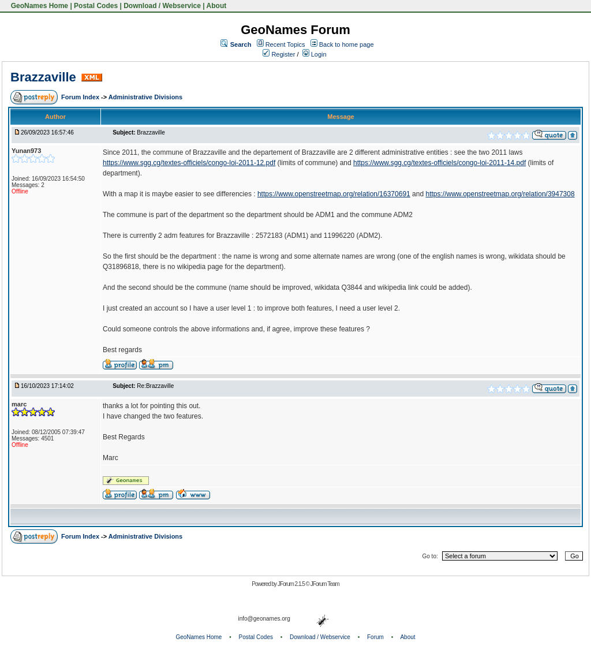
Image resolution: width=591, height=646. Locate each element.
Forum (375, 637)
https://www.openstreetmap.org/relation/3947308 (499, 194)
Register (279, 54)
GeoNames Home (38, 6)
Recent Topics (285, 44)
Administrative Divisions (145, 97)
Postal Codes (96, 6)
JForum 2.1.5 (292, 584)
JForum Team (325, 584)
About (217, 6)
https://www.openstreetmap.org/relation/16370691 (333, 194)
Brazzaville (43, 77)
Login (314, 54)
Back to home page (346, 44)
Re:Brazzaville (155, 386)
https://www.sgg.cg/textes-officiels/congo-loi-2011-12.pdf (189, 163)
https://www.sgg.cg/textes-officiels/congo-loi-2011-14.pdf (439, 163)
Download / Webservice (162, 6)
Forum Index (81, 97)
